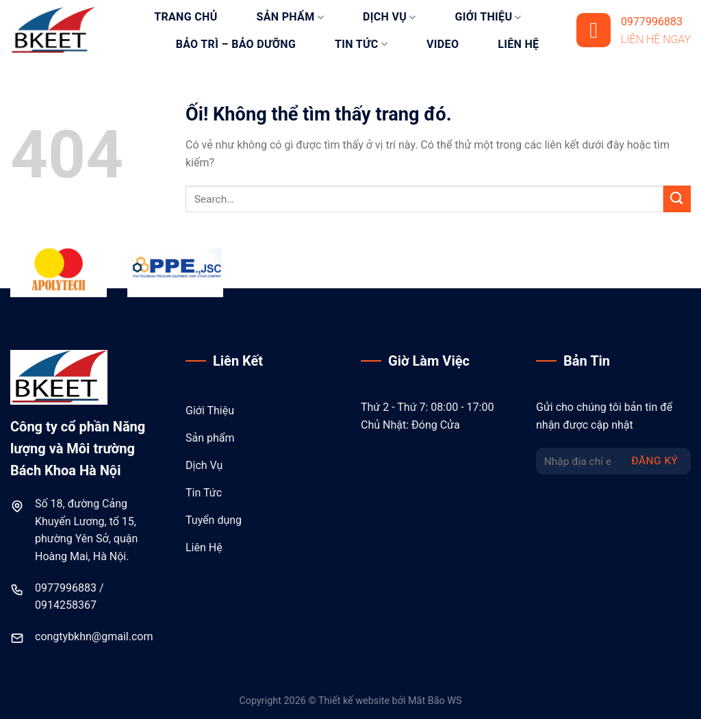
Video (442, 44)
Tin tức (361, 44)
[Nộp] (677, 199)
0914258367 (66, 604)
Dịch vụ (389, 17)
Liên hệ (518, 44)
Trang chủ (185, 16)
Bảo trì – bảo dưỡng (236, 44)
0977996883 (66, 587)
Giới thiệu (488, 17)
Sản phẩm (290, 17)
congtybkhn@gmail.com (94, 636)
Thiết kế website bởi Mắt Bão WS (390, 701)
